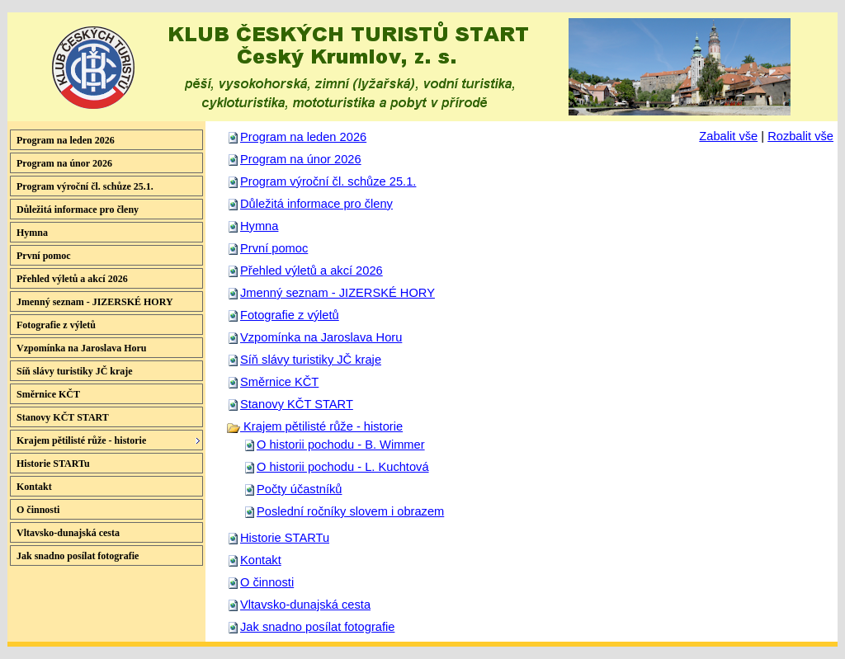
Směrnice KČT (279, 381)
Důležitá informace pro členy (316, 203)
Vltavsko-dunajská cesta (305, 604)
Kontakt (260, 560)
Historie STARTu (284, 537)
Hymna (259, 226)
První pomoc (274, 248)
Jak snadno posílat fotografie (317, 626)
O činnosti (267, 582)
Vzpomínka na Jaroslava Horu (321, 337)
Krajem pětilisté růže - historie (314, 426)
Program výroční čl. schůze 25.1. (328, 181)
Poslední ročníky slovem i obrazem (350, 511)
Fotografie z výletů (289, 315)
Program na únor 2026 (300, 159)
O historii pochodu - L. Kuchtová (343, 466)
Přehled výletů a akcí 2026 (311, 270)
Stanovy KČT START (296, 404)
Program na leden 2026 (303, 137)
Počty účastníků (299, 489)
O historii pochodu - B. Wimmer (341, 444)
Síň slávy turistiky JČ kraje (310, 359)
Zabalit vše (728, 136)
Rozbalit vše (800, 136)
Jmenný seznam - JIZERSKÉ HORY (337, 292)
